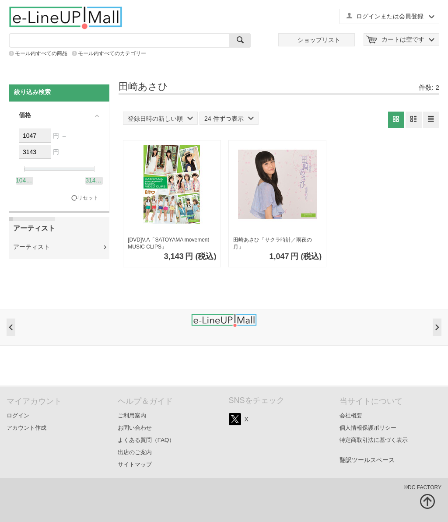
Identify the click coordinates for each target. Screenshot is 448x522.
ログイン (18, 415)
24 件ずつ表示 (228, 118)
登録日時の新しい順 (160, 118)
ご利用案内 (132, 415)
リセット (87, 198)
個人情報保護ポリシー (368, 427)
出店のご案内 (135, 452)
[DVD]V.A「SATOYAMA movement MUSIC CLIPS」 (168, 243)
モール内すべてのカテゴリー (112, 53)
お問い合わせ (135, 427)
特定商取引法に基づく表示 (374, 440)
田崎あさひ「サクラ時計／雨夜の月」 (272, 243)
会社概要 (351, 415)
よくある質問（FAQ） (146, 440)
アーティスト (31, 246)
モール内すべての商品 (41, 53)
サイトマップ (135, 464)
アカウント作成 (26, 427)
